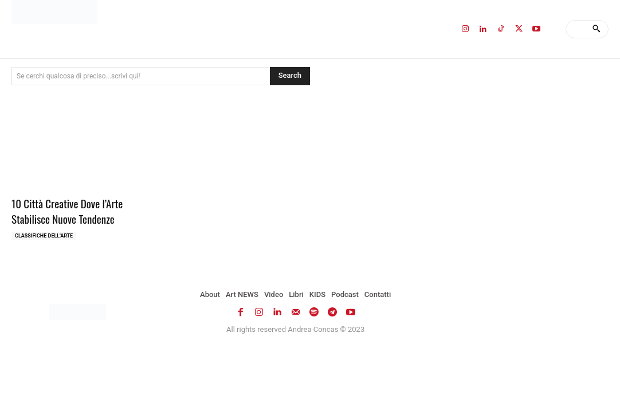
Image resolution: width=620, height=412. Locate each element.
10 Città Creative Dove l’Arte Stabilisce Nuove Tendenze (67, 211)
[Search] (596, 29)
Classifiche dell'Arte (44, 236)
